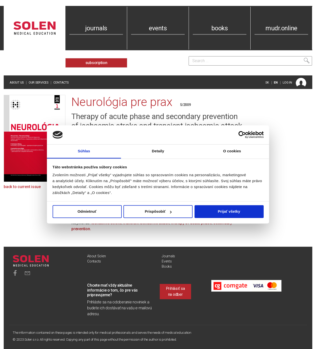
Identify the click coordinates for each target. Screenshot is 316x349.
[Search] (250, 61)
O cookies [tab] (232, 151)
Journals (168, 256)
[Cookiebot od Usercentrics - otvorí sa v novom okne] (242, 135)
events (158, 28)
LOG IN (287, 82)
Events (167, 261)
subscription (96, 62)
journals (96, 28)
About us (17, 82)
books (219, 28)
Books (167, 266)
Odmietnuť (87, 211)
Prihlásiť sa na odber (175, 291)
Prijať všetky (229, 211)
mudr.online (281, 28)
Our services (38, 82)
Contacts (61, 82)
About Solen (96, 256)
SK (267, 82)
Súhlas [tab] (84, 151)
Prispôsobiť (158, 211)
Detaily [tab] (158, 151)
